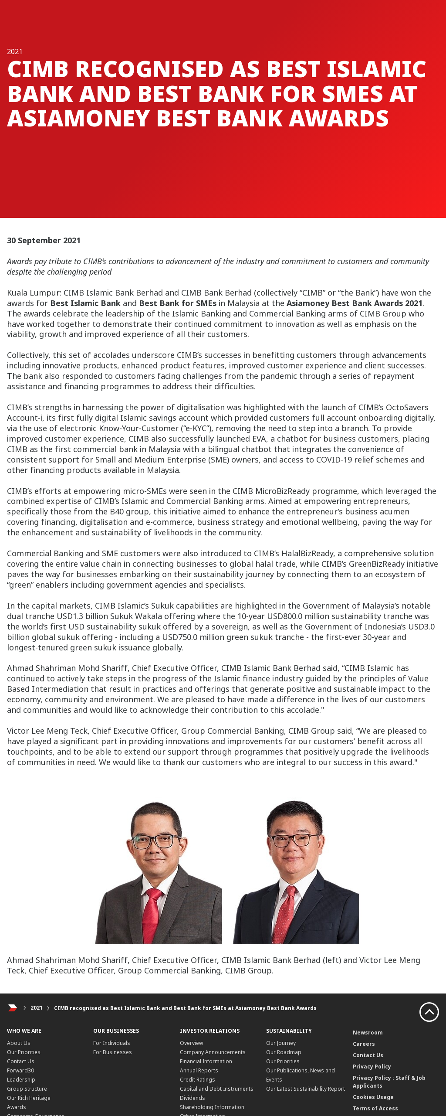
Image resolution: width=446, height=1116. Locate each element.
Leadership (21, 1079)
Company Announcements (213, 1052)
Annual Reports (199, 1070)
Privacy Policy (372, 1066)
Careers (364, 1044)
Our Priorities (24, 1052)
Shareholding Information (212, 1107)
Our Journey (281, 1043)
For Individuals (111, 1043)
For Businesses (112, 1052)
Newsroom (368, 1032)
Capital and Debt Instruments (216, 1088)
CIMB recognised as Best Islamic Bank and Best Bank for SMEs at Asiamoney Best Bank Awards (185, 1008)
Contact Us (20, 1061)
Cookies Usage (373, 1097)
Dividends (192, 1098)
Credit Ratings (197, 1079)
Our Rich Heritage (29, 1098)
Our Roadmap (283, 1052)
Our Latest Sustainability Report (305, 1088)
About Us (18, 1043)
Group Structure (27, 1088)
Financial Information (206, 1061)
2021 (36, 1008)
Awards (16, 1107)
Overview (191, 1043)
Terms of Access (375, 1108)
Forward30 (20, 1070)
